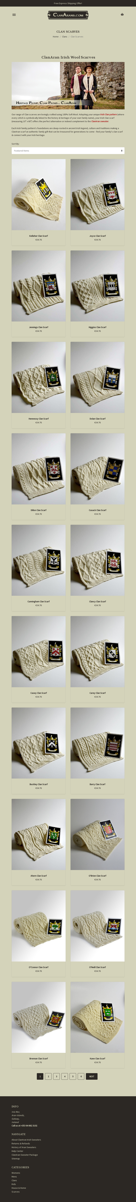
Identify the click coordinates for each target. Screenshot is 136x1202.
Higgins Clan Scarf (97, 327)
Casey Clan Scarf (38, 692)
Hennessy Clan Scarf (39, 418)
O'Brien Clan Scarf (97, 875)
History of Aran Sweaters (24, 1147)
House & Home (19, 1187)
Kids (14, 1184)
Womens (16, 1172)
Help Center (17, 1151)
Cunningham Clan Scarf (38, 601)
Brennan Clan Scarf (38, 1058)
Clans (64, 36)
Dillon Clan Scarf (38, 510)
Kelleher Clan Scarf (38, 235)
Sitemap (16, 1158)
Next (91, 1076)
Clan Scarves (77, 36)
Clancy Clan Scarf (97, 601)
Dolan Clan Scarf (97, 418)
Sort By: (15, 143)
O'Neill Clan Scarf (97, 967)
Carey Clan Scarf (98, 692)
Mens (14, 1176)
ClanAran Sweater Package (25, 1154)
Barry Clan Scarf (97, 784)
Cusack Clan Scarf (97, 510)
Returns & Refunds (21, 1143)
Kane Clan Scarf (97, 1058)
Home (56, 36)
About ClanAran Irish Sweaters (26, 1139)
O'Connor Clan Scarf (38, 967)
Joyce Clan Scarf (97, 235)
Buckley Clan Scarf (39, 784)
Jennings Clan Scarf (38, 327)
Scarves (16, 1191)
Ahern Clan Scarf (39, 875)
